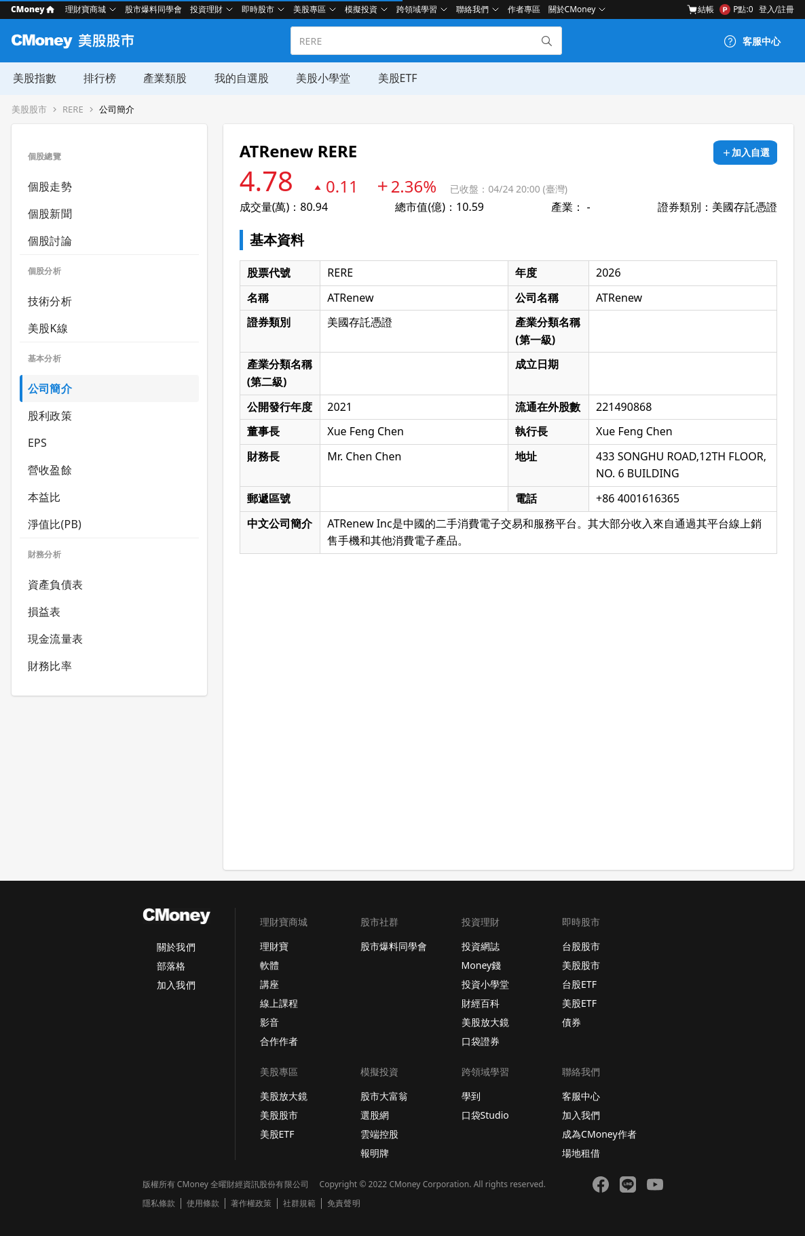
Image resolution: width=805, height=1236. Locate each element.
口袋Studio (485, 1115)
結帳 (700, 9)
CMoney (32, 9)
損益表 (44, 611)
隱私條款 (159, 1203)
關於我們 (176, 946)
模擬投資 (361, 9)
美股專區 (309, 9)
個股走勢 (50, 186)
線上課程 (279, 1003)
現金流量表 (55, 638)
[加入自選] (745, 152)
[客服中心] (752, 41)
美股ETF (395, 78)
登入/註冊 (776, 9)
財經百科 (481, 1003)
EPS (37, 442)
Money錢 (482, 965)
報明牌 (374, 1153)
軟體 (269, 965)
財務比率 (50, 665)
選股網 (374, 1115)
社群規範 (299, 1203)
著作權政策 (251, 1203)
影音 (269, 1022)
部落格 (171, 965)
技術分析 (50, 301)
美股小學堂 (321, 78)
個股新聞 (50, 213)
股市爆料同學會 (153, 9)
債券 (571, 1022)
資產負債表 (55, 584)
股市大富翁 (384, 1096)
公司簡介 (116, 109)
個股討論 (50, 240)
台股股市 (581, 946)
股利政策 (50, 415)
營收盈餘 (50, 469)
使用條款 (203, 1203)
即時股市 (258, 9)
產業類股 (163, 78)
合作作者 (279, 1041)
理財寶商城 (85, 9)
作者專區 (524, 9)
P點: (736, 9)
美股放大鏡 (485, 1022)
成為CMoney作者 (599, 1134)
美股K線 (48, 328)
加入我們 (176, 984)
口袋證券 (481, 1041)
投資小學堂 (485, 984)
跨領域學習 (416, 9)
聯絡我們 (472, 9)
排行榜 (98, 78)
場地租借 (581, 1153)
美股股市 (29, 109)
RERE (72, 109)
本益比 (44, 497)
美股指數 (33, 78)
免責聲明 (343, 1203)
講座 (269, 984)
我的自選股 (239, 78)
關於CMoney (572, 9)
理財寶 (274, 946)
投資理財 (206, 9)
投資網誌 (481, 946)
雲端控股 (379, 1134)
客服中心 (581, 1096)
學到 (471, 1096)
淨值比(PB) (54, 524)
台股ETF (579, 984)
